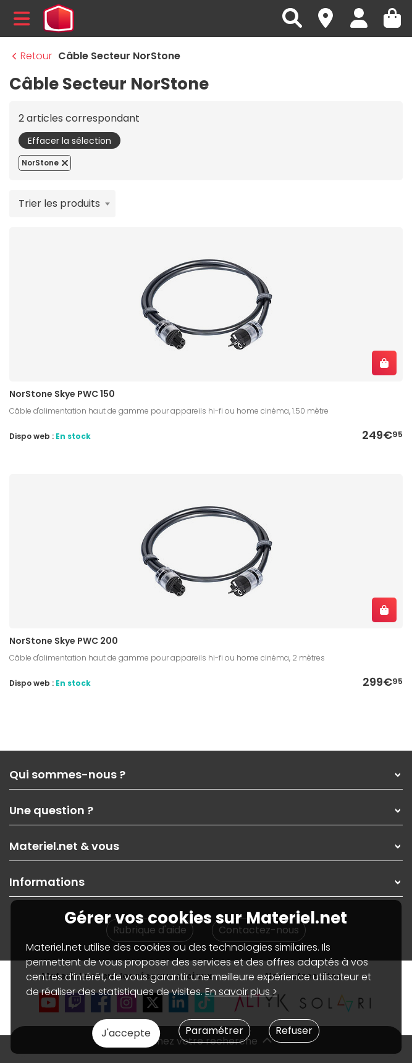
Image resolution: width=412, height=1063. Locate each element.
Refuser (294, 1030)
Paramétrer (214, 1030)
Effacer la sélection (69, 141)
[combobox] (62, 203)
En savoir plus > (241, 992)
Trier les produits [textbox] (59, 203)
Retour (32, 56)
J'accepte (126, 1033)
